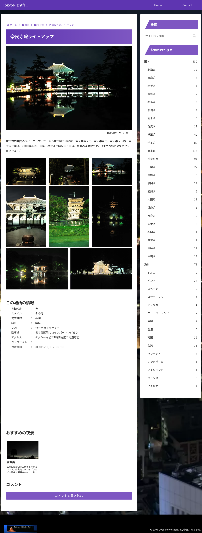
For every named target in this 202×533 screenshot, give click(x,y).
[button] (194, 36)
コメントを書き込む (69, 494)
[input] (171, 36)
